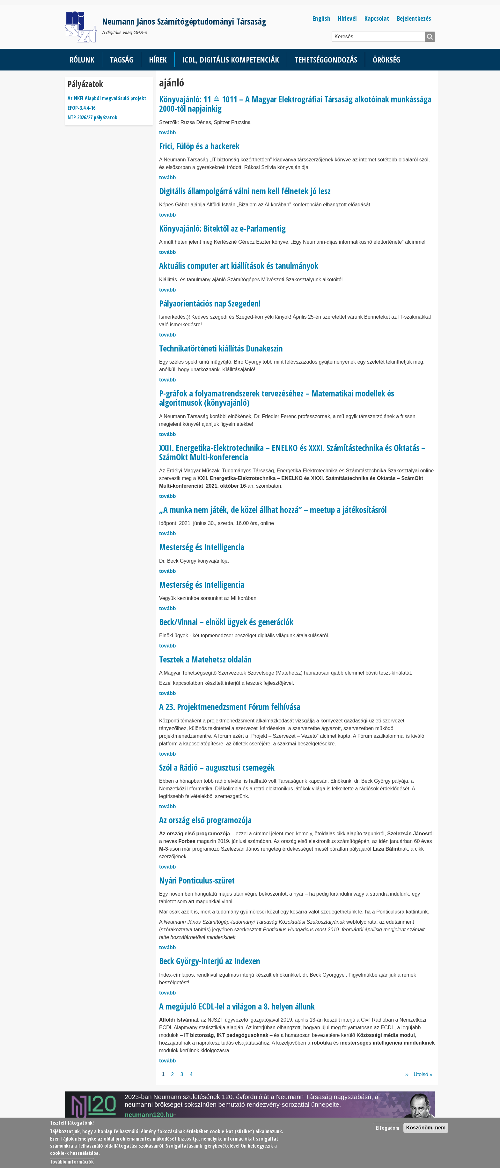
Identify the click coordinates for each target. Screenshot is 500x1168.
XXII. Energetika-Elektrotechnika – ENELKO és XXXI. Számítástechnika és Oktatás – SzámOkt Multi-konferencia (292, 452)
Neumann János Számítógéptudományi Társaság (184, 21)
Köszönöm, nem (426, 1127)
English (321, 18)
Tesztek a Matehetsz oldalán (205, 659)
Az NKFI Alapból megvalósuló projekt (107, 98)
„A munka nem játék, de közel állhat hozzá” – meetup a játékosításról (273, 509)
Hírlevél (347, 18)
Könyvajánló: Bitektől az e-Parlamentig (222, 228)
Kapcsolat (376, 18)
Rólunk (82, 59)
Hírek (158, 59)
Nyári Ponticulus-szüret (197, 880)
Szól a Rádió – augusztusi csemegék (217, 767)
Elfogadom (387, 1127)
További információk (72, 1161)
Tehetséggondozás (326, 59)
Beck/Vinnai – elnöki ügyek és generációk (226, 622)
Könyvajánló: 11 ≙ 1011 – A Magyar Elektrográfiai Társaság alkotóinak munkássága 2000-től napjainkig (295, 103)
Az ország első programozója (205, 820)
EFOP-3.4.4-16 (81, 107)
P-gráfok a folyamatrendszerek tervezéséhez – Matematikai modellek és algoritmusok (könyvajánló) (276, 398)
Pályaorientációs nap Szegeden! (210, 303)
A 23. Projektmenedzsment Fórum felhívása (229, 707)
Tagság (121, 59)
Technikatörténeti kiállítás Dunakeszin (221, 348)
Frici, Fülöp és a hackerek (199, 146)
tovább (167, 132)
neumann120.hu (151, 1114)
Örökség (386, 59)
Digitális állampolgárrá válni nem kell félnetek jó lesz (245, 191)
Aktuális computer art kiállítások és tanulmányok (238, 265)
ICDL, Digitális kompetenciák (230, 59)
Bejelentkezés (414, 18)
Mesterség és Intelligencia (201, 547)
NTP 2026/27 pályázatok (92, 117)
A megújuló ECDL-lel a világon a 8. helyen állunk (237, 1006)
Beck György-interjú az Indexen (209, 961)
